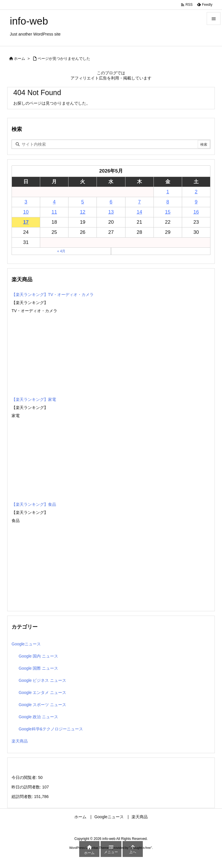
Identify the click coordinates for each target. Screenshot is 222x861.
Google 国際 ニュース (38, 668)
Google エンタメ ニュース (42, 692)
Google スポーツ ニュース (42, 704)
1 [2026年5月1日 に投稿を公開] (167, 192)
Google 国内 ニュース (38, 656)
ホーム (19, 58)
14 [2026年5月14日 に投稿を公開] (139, 212)
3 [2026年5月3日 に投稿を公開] (26, 202)
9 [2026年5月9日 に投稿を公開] (196, 202)
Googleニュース (26, 644)
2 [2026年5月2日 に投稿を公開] (196, 192)
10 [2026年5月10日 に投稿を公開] (26, 212)
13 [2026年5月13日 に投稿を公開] (111, 212)
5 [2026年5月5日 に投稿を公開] (82, 202)
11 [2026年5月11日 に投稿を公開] (54, 212)
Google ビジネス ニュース (42, 680)
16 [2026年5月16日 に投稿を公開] (196, 212)
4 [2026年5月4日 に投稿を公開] (54, 202)
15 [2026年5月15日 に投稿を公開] (168, 212)
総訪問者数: (23, 796)
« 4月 (61, 251)
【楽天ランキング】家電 (34, 399)
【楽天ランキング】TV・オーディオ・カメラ (53, 294)
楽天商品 (20, 741)
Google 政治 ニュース (38, 716)
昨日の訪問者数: (27, 787)
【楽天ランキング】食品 (34, 504)
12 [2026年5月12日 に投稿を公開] (82, 212)
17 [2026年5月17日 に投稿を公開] (26, 222)
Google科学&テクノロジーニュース (50, 729)
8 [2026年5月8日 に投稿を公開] (167, 202)
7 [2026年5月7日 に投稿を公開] (139, 202)
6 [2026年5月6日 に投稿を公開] (111, 202)
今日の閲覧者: (25, 777)
